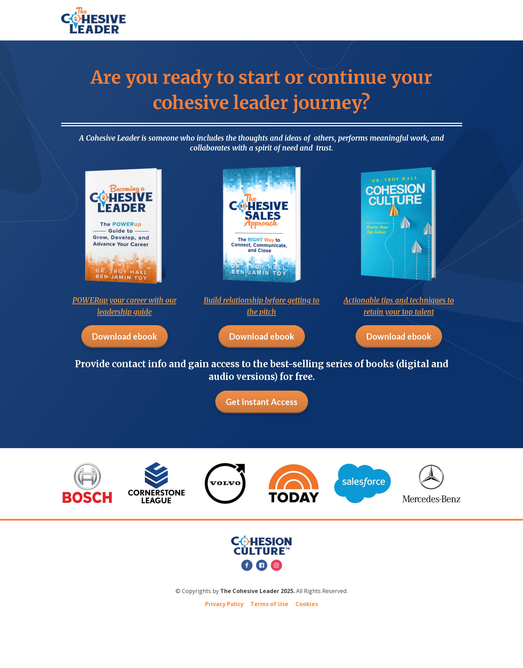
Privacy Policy (224, 604)
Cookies (306, 604)
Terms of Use (269, 604)
